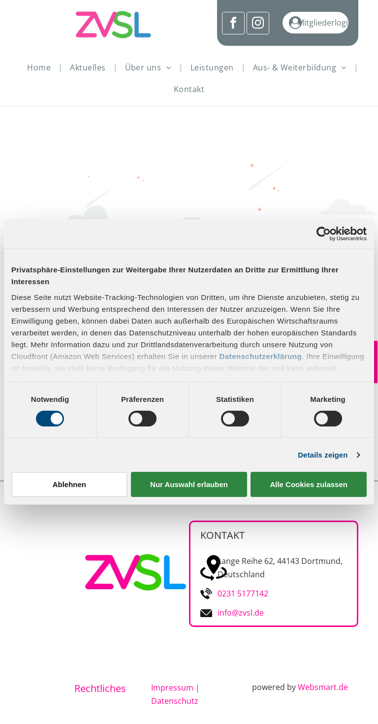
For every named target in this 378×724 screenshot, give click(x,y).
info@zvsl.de (241, 612)
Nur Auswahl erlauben (189, 484)
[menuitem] (41, 67)
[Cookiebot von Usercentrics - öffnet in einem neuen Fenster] (324, 234)
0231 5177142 (243, 593)
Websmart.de (323, 687)
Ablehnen (69, 484)
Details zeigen (322, 455)
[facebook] (233, 24)
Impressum (172, 687)
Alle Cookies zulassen (308, 484)
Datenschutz (174, 700)
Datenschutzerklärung (261, 356)
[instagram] (258, 24)
